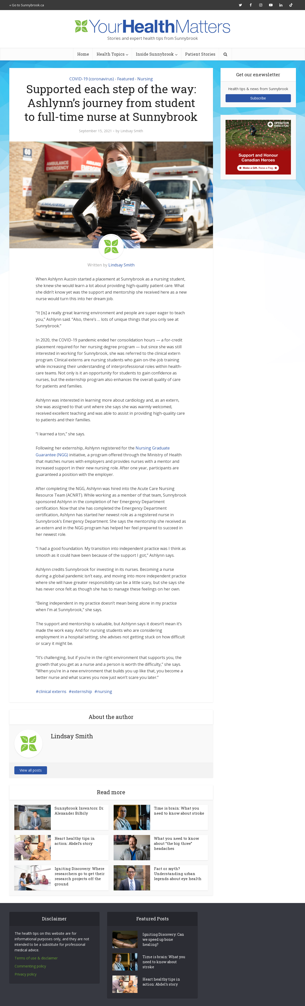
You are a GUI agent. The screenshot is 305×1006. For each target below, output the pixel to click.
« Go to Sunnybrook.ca (26, 5)
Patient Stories (200, 54)
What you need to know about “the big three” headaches (176, 843)
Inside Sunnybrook (155, 54)
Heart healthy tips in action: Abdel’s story (75, 841)
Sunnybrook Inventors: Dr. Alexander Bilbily (79, 811)
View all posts (31, 770)
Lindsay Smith (131, 131)
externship (82, 691)
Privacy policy (25, 974)
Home (83, 54)
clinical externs (52, 691)
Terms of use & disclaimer (36, 958)
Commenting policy (30, 966)
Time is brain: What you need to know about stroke (179, 811)
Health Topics (110, 54)
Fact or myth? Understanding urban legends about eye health (177, 873)
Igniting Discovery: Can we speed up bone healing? (163, 939)
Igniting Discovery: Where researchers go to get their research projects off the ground (80, 876)
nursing (104, 691)
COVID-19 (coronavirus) (91, 79)
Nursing (145, 79)
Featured (125, 79)
